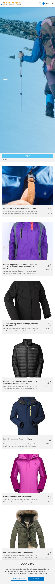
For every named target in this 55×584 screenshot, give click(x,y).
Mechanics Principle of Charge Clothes (17, 496)
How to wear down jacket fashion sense (18, 552)
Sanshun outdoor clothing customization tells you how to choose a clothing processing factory (20, 266)
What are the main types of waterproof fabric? (20, 208)
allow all (36, 578)
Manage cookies (19, 578)
